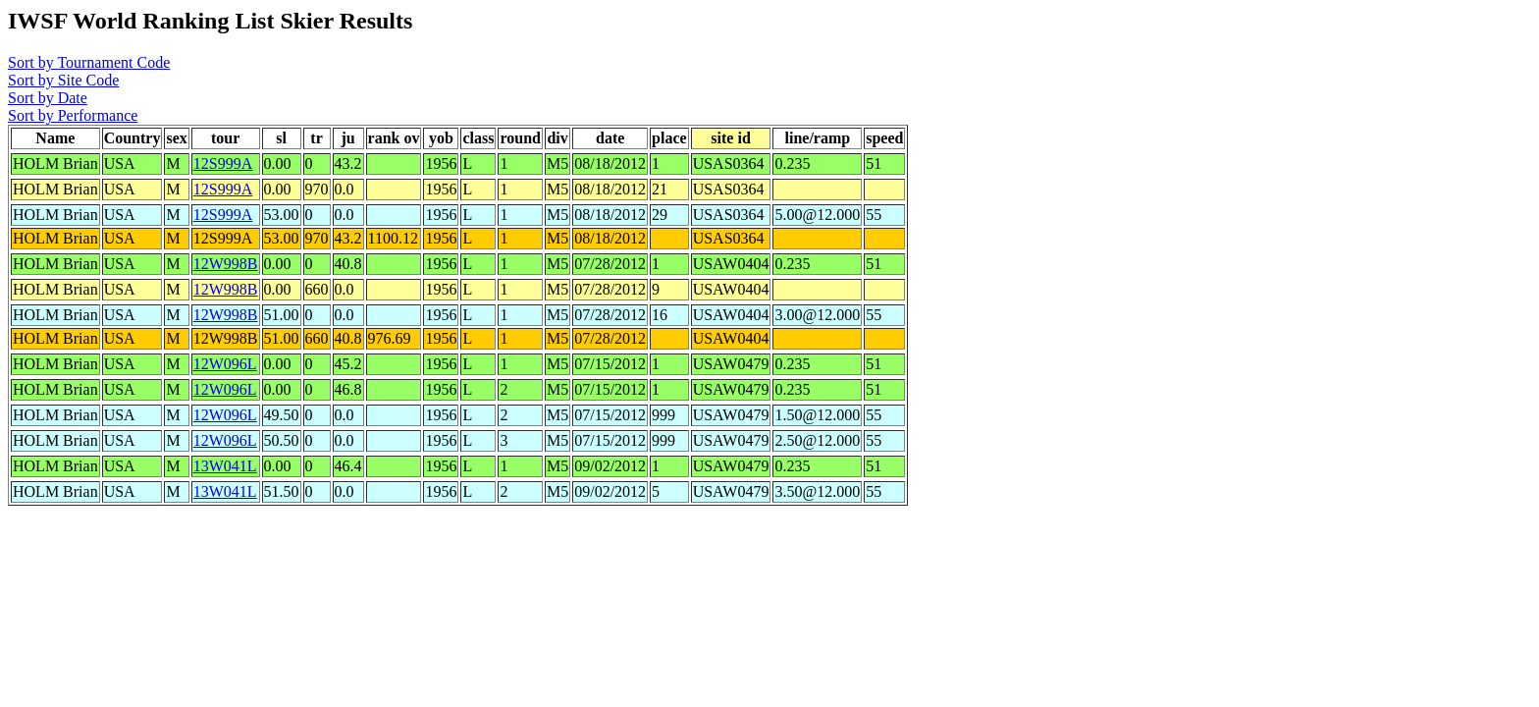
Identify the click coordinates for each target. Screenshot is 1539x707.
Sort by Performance (72, 115)
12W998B (225, 263)
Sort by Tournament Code (89, 62)
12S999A (222, 163)
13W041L (225, 466)
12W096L (225, 363)
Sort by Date (47, 97)
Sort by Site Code (63, 80)
